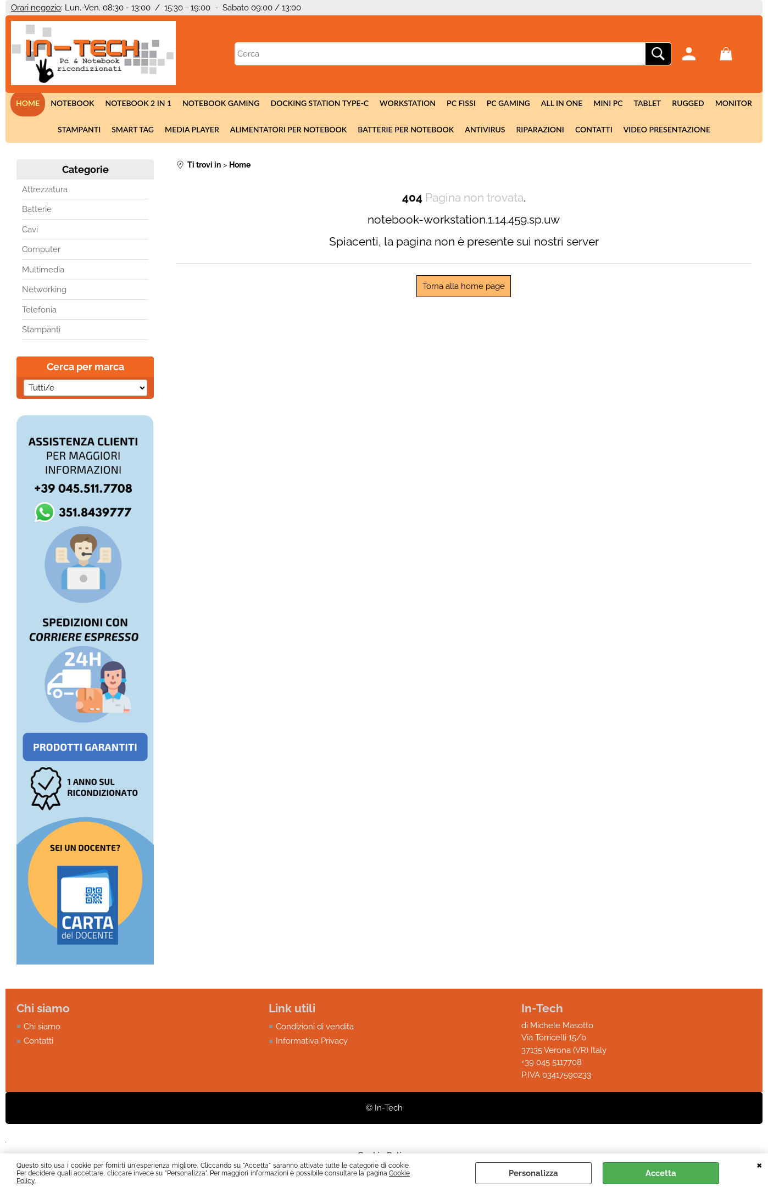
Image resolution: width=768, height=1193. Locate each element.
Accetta (660, 1173)
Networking (44, 289)
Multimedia (43, 270)
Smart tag (133, 129)
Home (28, 103)
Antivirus (485, 129)
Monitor (733, 103)
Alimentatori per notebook (288, 129)
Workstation (408, 103)
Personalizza (533, 1173)
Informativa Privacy (312, 1041)
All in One (561, 103)
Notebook (72, 103)
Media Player (192, 129)
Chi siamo (42, 1027)
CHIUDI (759, 1164)
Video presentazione (667, 129)
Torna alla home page (463, 286)
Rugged (688, 103)
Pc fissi (461, 103)
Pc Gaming (508, 103)
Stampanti (79, 129)
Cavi (30, 230)
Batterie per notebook (406, 129)
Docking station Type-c (319, 103)
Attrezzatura (45, 189)
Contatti (594, 129)
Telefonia (39, 310)
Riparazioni (540, 129)
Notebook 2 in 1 (138, 103)
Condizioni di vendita (315, 1027)
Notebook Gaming (220, 103)
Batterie (37, 209)
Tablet (647, 103)
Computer (41, 249)
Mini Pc (607, 103)
